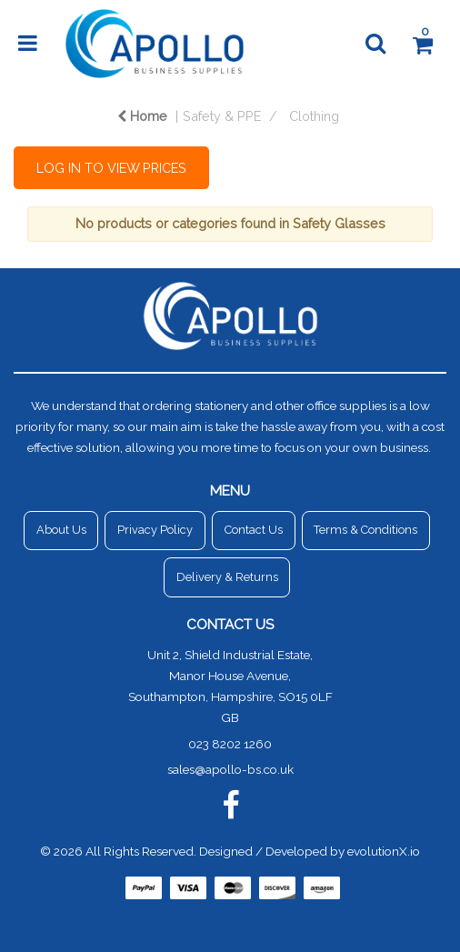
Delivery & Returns (227, 577)
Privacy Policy (155, 529)
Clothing (314, 116)
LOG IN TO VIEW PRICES (111, 167)
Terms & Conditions (365, 529)
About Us (61, 529)
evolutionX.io (383, 851)
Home (142, 116)
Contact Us (254, 529)
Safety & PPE (222, 116)
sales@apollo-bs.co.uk (230, 769)
